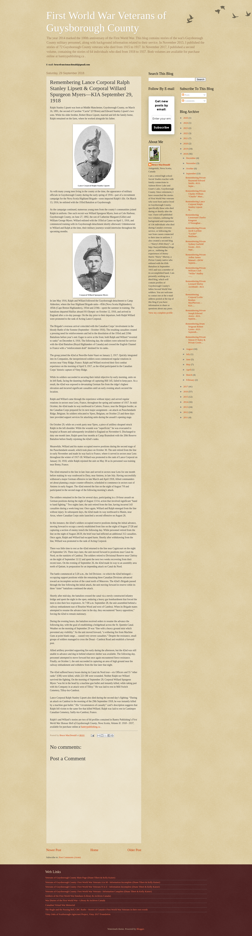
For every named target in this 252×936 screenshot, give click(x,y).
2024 (186, 123)
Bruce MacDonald (161, 165)
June (188, 359)
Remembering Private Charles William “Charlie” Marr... (196, 194)
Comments (188, 101)
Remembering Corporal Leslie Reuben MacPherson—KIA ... (194, 300)
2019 (186, 149)
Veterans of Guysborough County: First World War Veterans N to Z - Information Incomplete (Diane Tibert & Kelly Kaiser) (102, 887)
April (189, 369)
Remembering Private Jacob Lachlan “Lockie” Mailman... (196, 232)
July (188, 354)
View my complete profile (161, 313)
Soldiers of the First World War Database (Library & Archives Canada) (78, 896)
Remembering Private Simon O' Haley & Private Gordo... (196, 340)
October (190, 168)
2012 (186, 412)
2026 (186, 118)
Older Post (134, 850)
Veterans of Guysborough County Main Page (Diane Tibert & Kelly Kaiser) (80, 877)
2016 (186, 391)
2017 (186, 386)
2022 (186, 133)
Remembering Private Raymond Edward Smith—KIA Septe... (196, 181)
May (188, 364)
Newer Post (53, 850)
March (189, 375)
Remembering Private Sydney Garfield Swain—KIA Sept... (196, 245)
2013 (186, 407)
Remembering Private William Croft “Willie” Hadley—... (196, 272)
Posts (185, 95)
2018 (186, 154)
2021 (186, 138)
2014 (186, 402)
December (191, 158)
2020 (186, 143)
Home (94, 850)
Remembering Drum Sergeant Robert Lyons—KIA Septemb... (195, 328)
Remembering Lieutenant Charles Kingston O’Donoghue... (196, 219)
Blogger (140, 929)
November (191, 163)
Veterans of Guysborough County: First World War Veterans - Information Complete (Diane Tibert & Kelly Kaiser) (98, 891)
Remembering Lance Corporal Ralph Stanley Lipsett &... (195, 205)
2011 (186, 417)
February (190, 380)
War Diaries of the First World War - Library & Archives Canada (75, 900)
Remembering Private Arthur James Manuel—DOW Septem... (196, 258)
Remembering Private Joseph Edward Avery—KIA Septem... (196, 314)
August (189, 349)
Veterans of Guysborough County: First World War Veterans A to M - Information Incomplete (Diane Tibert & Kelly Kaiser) (102, 882)
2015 (186, 397)
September (191, 173)
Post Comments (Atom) (70, 857)
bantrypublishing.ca (90, 726)
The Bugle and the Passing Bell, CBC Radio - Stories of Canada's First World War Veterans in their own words (96, 909)
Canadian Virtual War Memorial (60, 905)
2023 (186, 128)
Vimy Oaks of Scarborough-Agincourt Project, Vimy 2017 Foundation (77, 914)
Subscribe (161, 127)
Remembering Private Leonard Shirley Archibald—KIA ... (196, 285)
